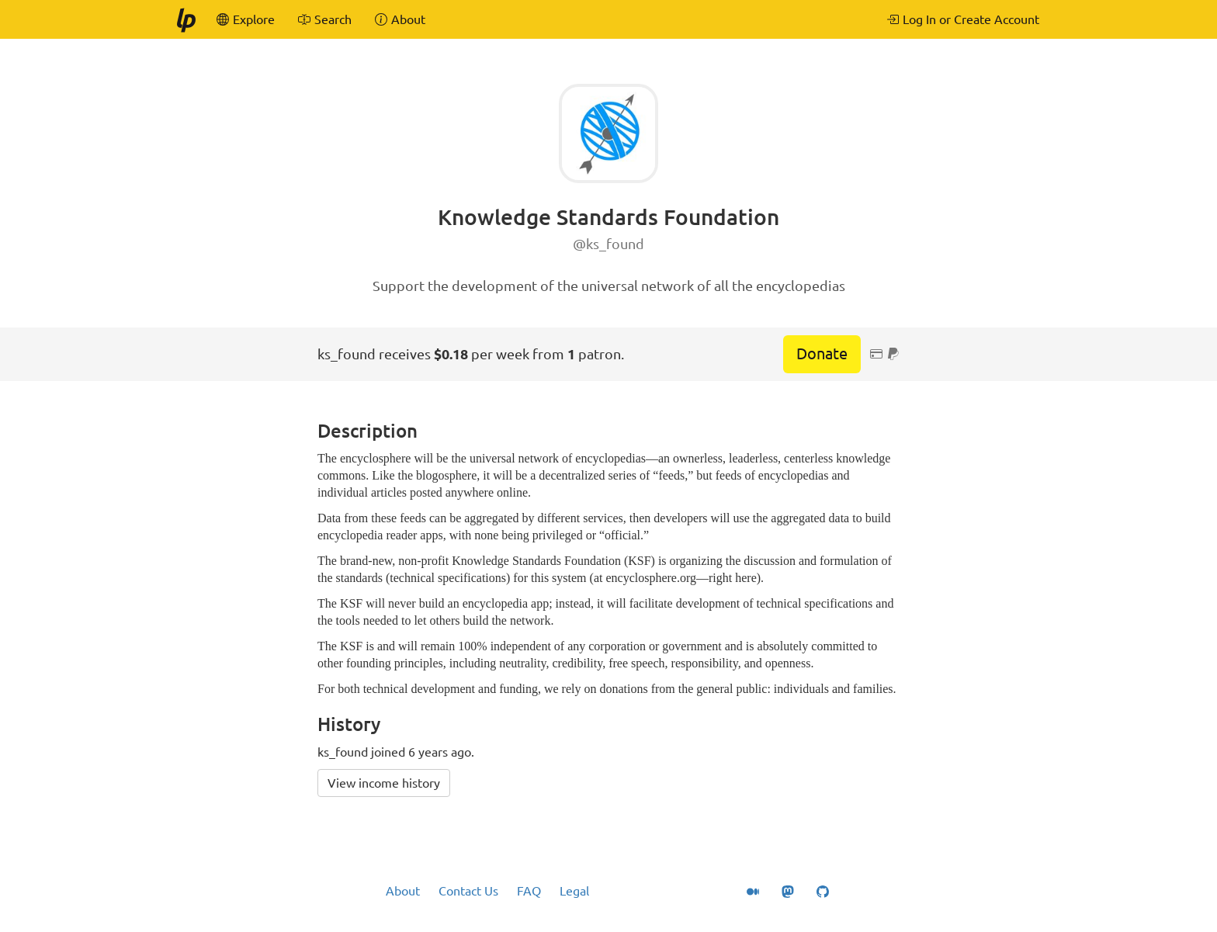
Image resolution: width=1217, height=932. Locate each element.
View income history (384, 783)
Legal (574, 891)
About (403, 891)
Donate (822, 353)
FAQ (529, 891)
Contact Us (468, 891)
